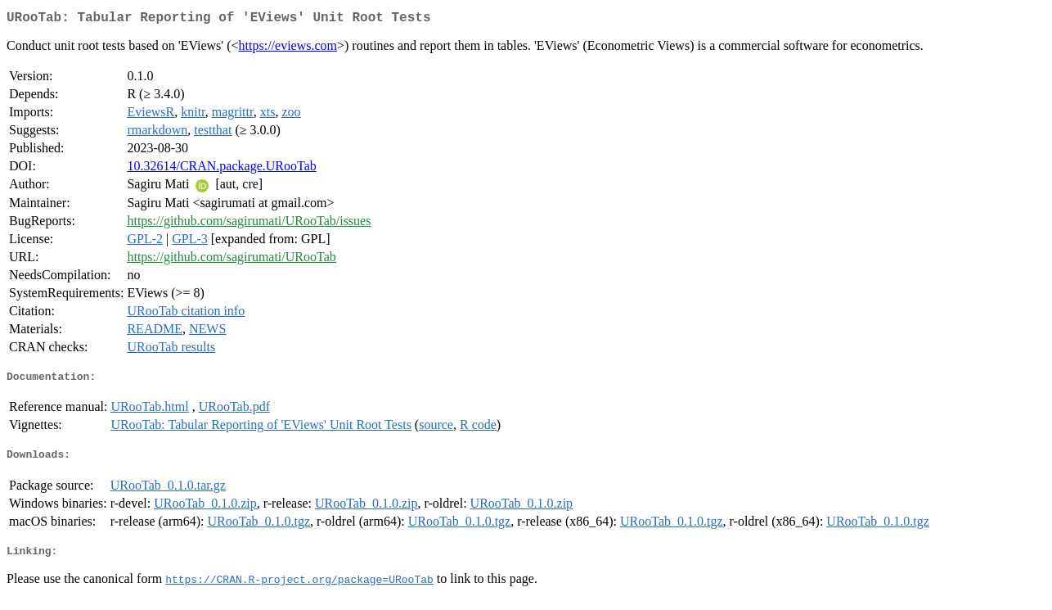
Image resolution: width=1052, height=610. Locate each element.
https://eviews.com (288, 49)
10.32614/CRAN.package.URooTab (221, 169)
